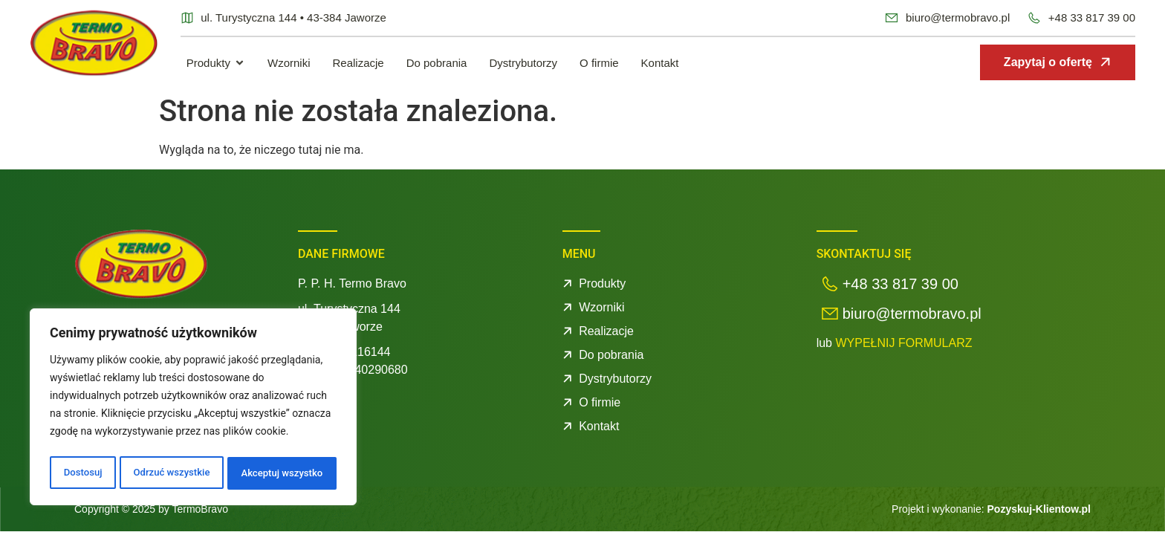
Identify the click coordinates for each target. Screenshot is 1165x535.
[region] (193, 409)
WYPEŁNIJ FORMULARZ (903, 343)
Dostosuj (81, 473)
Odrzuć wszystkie (170, 473)
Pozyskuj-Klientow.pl (1039, 509)
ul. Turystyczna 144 (349, 308)
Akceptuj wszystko (281, 473)
